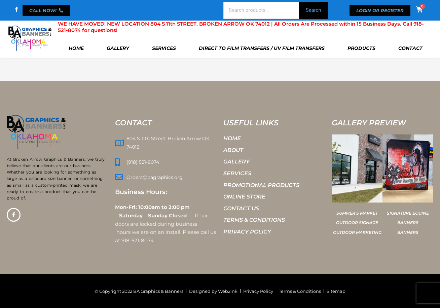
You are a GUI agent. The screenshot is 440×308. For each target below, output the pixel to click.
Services (164, 48)
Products (361, 48)
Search (313, 10)
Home (76, 48)
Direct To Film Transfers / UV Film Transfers (262, 48)
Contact (410, 48)
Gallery (118, 48)
